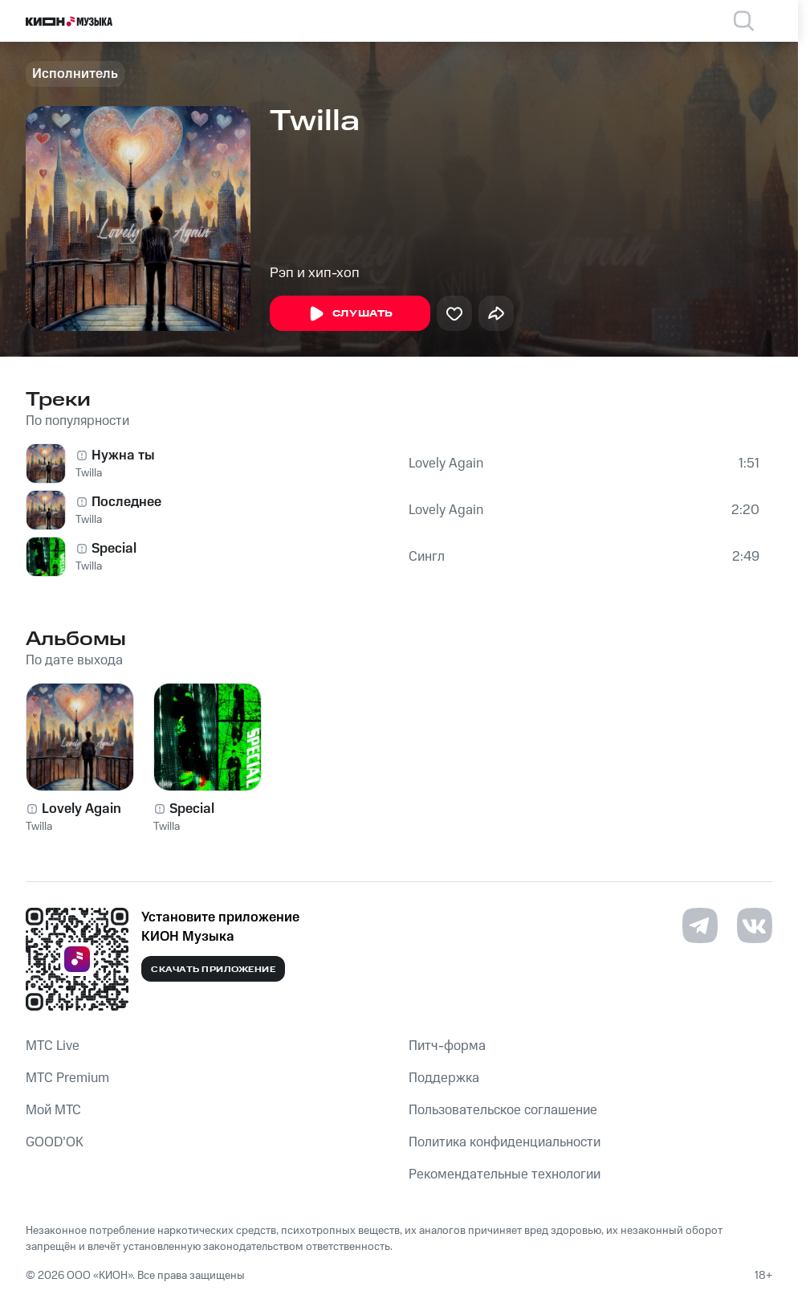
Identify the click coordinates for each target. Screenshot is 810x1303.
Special (114, 548)
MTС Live (52, 1046)
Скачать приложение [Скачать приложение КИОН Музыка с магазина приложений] (213, 969)
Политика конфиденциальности (504, 1142)
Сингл (427, 556)
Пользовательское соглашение (503, 1110)
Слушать (350, 314)
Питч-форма (447, 1046)
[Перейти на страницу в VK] (754, 925)
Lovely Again (446, 463)
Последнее (126, 502)
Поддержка (444, 1078)
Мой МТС (53, 1110)
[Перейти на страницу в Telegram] (700, 925)
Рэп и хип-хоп (315, 273)
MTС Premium (67, 1078)
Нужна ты (123, 455)
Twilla (88, 473)
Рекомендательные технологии (504, 1174)
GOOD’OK (54, 1142)
